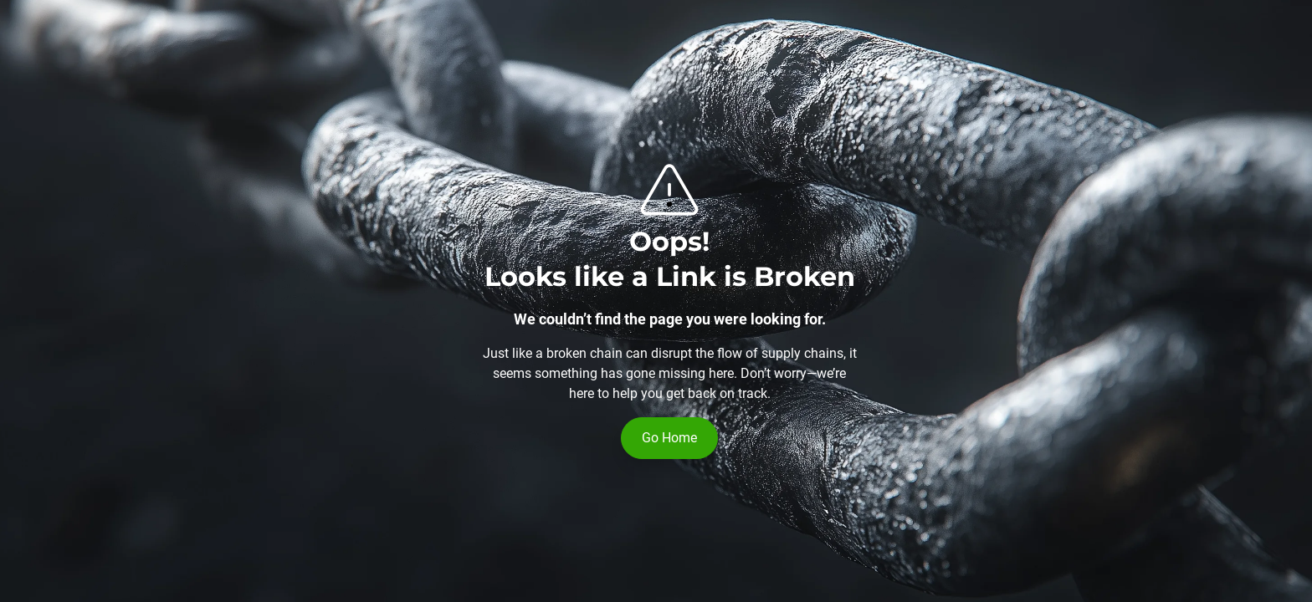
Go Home (669, 438)
